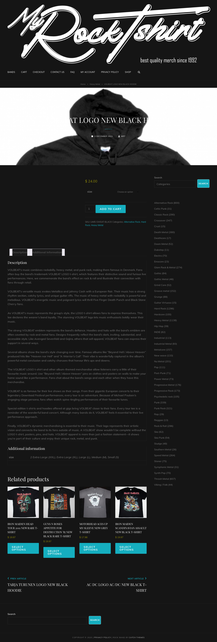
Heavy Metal (95, 84)
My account (88, 72)
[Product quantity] (90, 208)
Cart (24, 72)
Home (83, 84)
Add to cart (110, 209)
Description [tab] (19, 252)
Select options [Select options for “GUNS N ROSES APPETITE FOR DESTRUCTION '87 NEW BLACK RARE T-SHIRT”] (55, 552)
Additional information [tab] (47, 252)
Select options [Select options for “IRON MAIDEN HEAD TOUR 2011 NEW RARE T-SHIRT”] (19, 548)
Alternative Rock (132, 222)
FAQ (72, 72)
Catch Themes (137, 637)
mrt (123, 136)
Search (158, 177)
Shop (128, 72)
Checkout (39, 72)
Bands (11, 72)
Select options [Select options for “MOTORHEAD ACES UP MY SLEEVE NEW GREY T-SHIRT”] (91, 548)
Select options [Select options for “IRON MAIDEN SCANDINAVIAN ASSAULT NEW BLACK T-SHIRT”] (127, 548)
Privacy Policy (110, 72)
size (89, 191)
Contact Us (57, 72)
